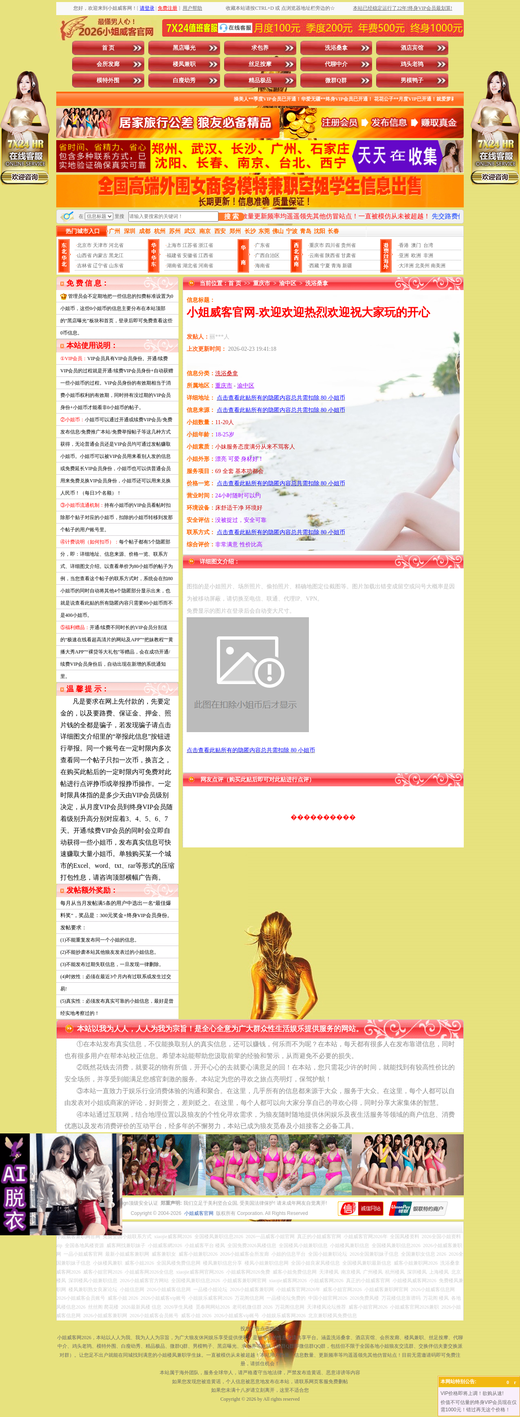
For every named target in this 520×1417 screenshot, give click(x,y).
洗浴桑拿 (336, 48)
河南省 (205, 265)
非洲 (428, 255)
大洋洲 (406, 265)
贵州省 (348, 245)
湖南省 (174, 265)
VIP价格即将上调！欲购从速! (472, 1393)
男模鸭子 (412, 80)
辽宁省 (100, 265)
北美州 (422, 265)
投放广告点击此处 (260, 1328)
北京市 (84, 245)
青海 (336, 265)
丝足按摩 (260, 64)
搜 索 (231, 216)
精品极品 (260, 80)
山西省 (84, 255)
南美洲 (438, 265)
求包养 (260, 48)
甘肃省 (348, 255)
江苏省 (190, 245)
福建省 (174, 255)
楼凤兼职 (184, 64)
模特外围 (108, 80)
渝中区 (287, 283)
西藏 (314, 265)
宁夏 (325, 265)
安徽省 (190, 255)
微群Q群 (336, 80)
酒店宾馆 (412, 48)
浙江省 (205, 245)
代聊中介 (336, 64)
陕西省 (332, 255)
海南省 (262, 265)
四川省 (332, 245)
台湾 (428, 245)
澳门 (416, 245)
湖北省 (190, 265)
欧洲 (416, 255)
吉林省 (84, 265)
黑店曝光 (184, 48)
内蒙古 (100, 255)
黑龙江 (116, 255)
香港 (404, 245)
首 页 (108, 48)
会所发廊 (108, 64)
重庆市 (316, 245)
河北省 (116, 245)
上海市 (174, 245)
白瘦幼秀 (184, 80)
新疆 (347, 265)
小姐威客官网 (199, 1213)
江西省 (205, 255)
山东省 (116, 265)
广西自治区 (267, 255)
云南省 (316, 255)
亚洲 (404, 255)
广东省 (262, 245)
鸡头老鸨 (412, 64)
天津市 (100, 245)
